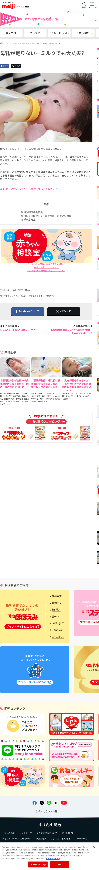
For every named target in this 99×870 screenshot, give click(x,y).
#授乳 (15, 296)
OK (59, 864)
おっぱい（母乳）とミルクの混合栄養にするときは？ (28, 188)
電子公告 (67, 833)
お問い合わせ (8, 833)
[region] (49, 856)
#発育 (6, 296)
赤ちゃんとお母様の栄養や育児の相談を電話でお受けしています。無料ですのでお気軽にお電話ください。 (46, 250)
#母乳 (23, 296)
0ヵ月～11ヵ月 (59, 33)
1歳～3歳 (85, 33)
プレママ (37, 33)
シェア (4, 66)
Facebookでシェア (28, 311)
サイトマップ (25, 833)
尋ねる (6, 290)
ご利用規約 (41, 839)
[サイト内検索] (84, 5)
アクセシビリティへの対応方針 (17, 839)
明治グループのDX (61, 839)
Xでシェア (65, 311)
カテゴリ (13, 33)
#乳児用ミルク (36, 296)
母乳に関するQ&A (21, 290)
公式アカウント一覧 (46, 811)
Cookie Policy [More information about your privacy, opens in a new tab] (53, 858)
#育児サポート (52, 296)
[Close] (94, 847)
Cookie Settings (81, 839)
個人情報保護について (46, 833)
